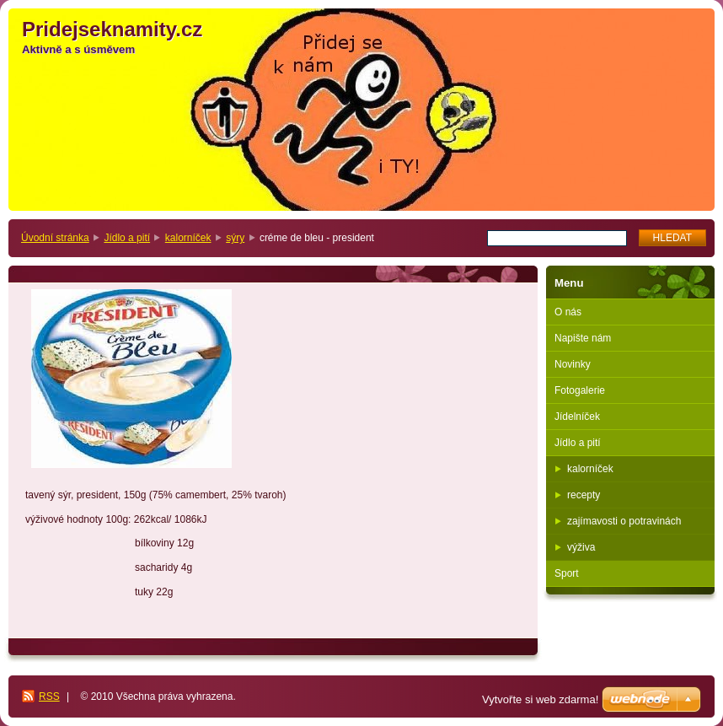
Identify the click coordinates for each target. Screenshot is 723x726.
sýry (235, 238)
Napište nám (582, 338)
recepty (583, 495)
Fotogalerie (579, 390)
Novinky (572, 364)
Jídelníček (577, 416)
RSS (49, 696)
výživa (581, 547)
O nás (567, 312)
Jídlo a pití (127, 238)
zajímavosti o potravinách (624, 521)
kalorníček (188, 238)
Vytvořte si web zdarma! (540, 699)
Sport (566, 573)
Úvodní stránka (55, 238)
